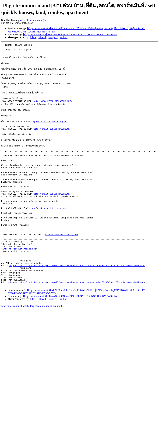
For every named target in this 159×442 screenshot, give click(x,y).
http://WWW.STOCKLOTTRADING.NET (52, 106)
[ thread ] (42, 37)
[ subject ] (53, 37)
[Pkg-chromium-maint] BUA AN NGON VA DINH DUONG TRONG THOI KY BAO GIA (70, 34)
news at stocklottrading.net (34, 20)
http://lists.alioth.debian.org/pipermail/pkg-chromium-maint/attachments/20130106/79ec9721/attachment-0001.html (77, 299)
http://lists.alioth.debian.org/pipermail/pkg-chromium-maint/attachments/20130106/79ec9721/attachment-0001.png (76, 319)
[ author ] (63, 37)
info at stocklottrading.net (61, 262)
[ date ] (33, 37)
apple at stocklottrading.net (50, 128)
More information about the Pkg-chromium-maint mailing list (32, 343)
